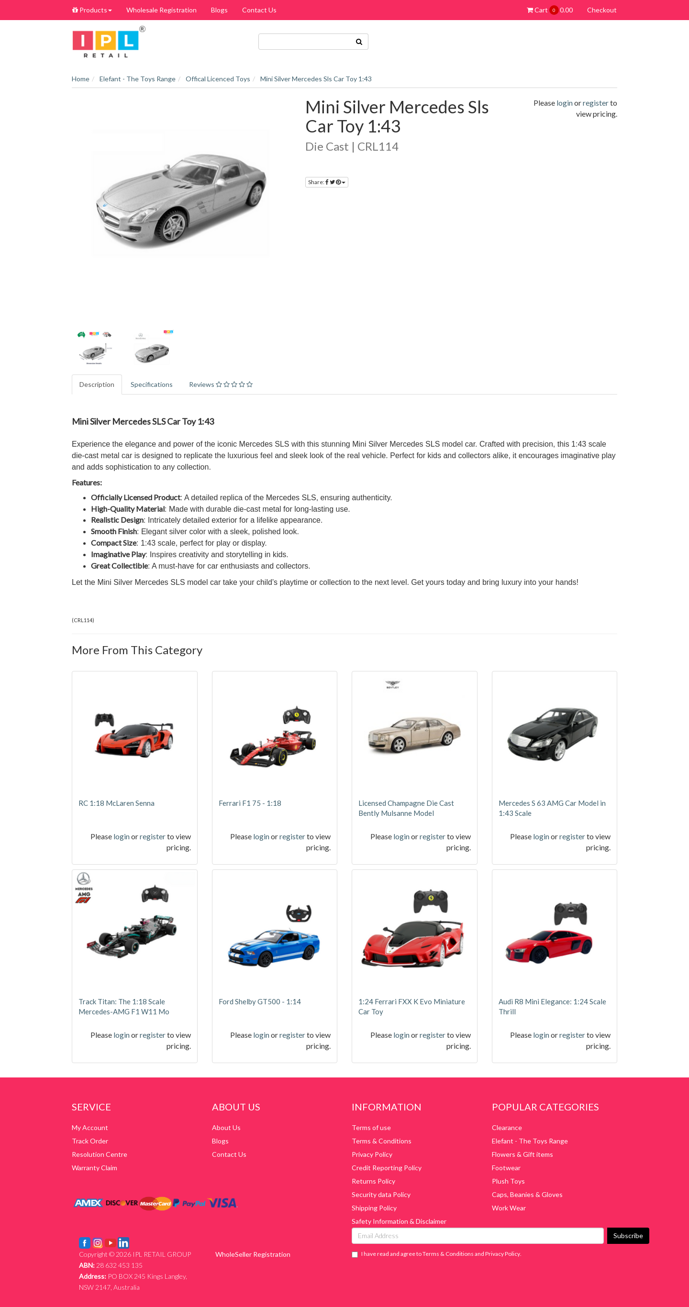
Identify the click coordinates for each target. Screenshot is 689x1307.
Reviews (221, 384)
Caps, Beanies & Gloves (527, 1194)
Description (96, 384)
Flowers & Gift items (522, 1154)
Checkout (602, 10)
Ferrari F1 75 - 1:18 (250, 803)
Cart (550, 10)
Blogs (219, 10)
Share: (326, 182)
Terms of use (371, 1127)
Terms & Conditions (381, 1141)
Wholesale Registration (161, 10)
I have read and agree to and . (437, 1254)
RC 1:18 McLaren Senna (116, 803)
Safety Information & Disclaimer (399, 1221)
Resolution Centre (99, 1154)
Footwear (506, 1168)
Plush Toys (508, 1181)
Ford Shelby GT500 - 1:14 (260, 1001)
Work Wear (509, 1208)
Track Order (90, 1141)
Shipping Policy (374, 1208)
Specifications (152, 384)
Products (92, 10)
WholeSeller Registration (252, 1254)
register (596, 102)
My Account (90, 1127)
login (564, 102)
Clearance (507, 1127)
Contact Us (259, 10)
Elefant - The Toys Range (530, 1141)
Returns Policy (373, 1181)
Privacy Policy (372, 1154)
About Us (226, 1127)
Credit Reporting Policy (387, 1168)
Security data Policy (381, 1194)
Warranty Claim (94, 1168)
